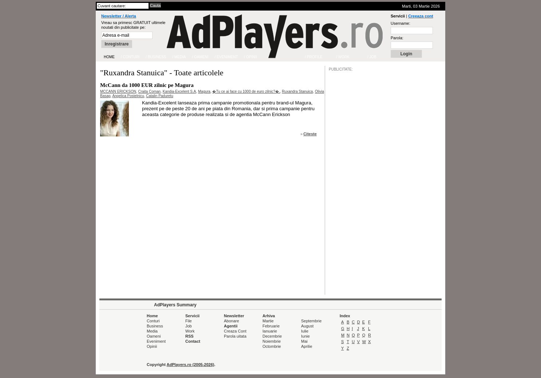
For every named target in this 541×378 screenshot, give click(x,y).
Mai (304, 341)
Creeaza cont (420, 16)
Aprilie (306, 346)
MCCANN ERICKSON (118, 91)
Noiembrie (271, 341)
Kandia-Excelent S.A (179, 91)
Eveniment (156, 341)
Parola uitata (235, 336)
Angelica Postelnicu (128, 96)
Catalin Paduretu (159, 96)
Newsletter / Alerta (118, 16)
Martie (268, 321)
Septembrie (311, 321)
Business (155, 326)
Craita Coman (149, 91)
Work (189, 331)
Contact (192, 341)
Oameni (154, 336)
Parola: (397, 38)
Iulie (304, 331)
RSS (189, 336)
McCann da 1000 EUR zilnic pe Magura (147, 85)
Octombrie (271, 346)
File (188, 321)
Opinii (152, 346)
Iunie (305, 336)
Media (152, 331)
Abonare (231, 321)
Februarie (271, 326)
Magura (204, 91)
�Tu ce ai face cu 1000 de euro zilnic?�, (246, 91)
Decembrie (272, 336)
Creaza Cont (235, 331)
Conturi (153, 321)
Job (188, 326)
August (307, 326)
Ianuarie (269, 331)
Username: (400, 23)
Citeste (310, 134)
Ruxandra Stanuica (297, 91)
